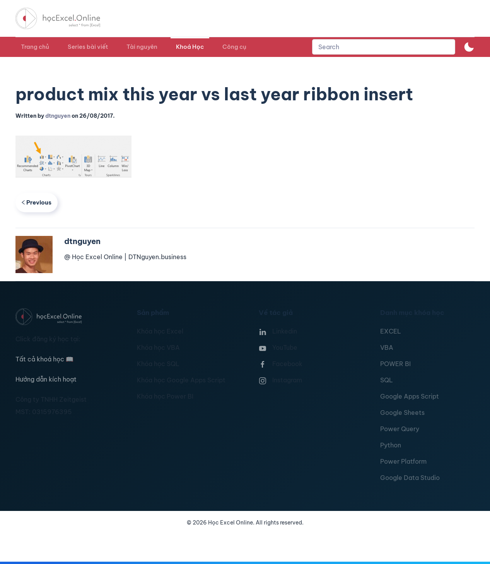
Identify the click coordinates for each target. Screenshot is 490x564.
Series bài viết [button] (88, 46)
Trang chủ (35, 46)
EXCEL (390, 331)
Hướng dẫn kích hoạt (46, 379)
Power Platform (403, 461)
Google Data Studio (410, 477)
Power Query (399, 429)
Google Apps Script (409, 396)
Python (390, 445)
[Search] (383, 47)
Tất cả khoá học (44, 359)
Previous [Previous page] (36, 202)
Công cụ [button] (234, 46)
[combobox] (383, 47)
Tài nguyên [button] (141, 46)
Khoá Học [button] (190, 46)
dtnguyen (57, 115)
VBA (386, 347)
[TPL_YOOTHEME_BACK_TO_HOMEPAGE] (64, 18)
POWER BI (395, 364)
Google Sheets (402, 412)
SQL (386, 380)
